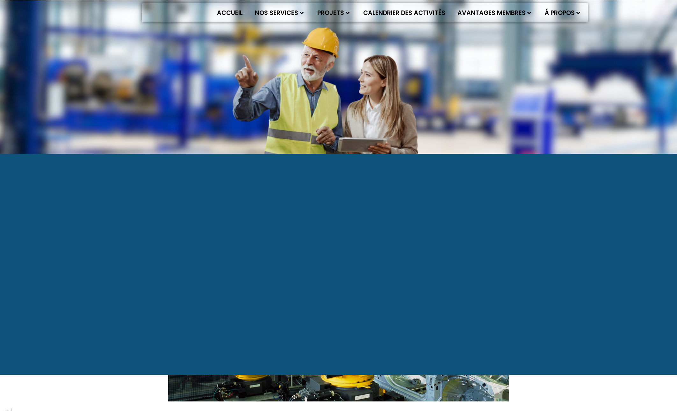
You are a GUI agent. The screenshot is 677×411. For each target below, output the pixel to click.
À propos (562, 13)
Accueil (230, 13)
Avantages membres (494, 13)
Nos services (279, 13)
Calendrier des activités (404, 13)
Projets (333, 13)
